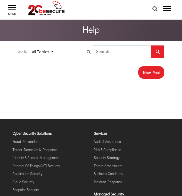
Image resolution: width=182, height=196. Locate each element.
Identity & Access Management (36, 157)
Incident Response (108, 181)
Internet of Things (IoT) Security (36, 165)
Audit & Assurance (107, 141)
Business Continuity (108, 173)
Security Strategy (107, 157)
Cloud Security (23, 181)
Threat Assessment (108, 165)
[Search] (157, 51)
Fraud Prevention (25, 141)
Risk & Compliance (107, 149)
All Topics (41, 51)
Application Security (27, 173)
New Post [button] (151, 72)
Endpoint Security (25, 189)
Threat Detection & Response (35, 149)
